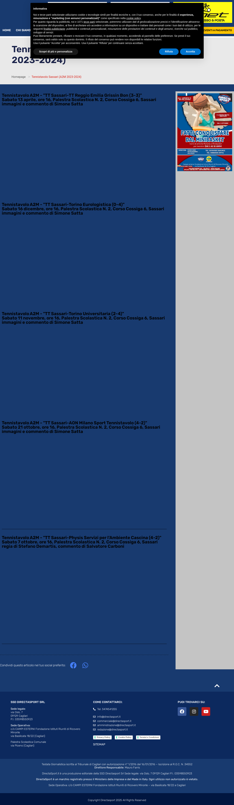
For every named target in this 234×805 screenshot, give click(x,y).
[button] (73, 666)
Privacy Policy (103, 737)
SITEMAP (99, 744)
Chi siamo (25, 30)
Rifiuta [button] (169, 51)
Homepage (19, 77)
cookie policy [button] (133, 18)
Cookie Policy (124, 737)
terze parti (89, 21)
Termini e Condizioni (149, 737)
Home (7, 30)
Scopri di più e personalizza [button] (55, 51)
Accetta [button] (190, 51)
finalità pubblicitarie (54, 28)
